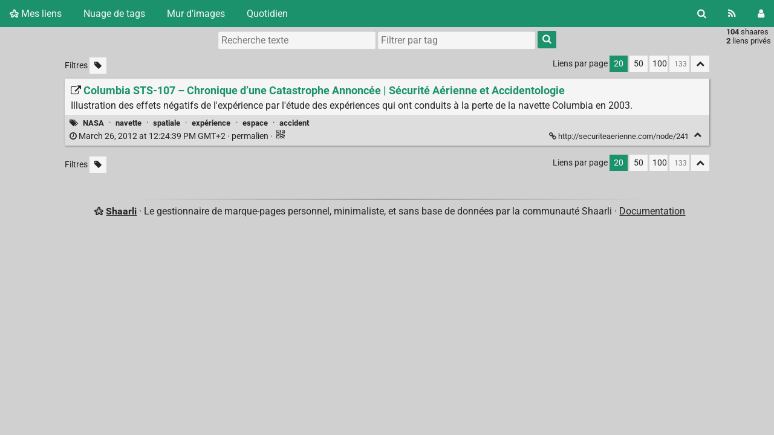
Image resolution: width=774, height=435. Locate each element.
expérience (211, 122)
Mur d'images (196, 13)
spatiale (166, 122)
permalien (170, 136)
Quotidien (267, 13)
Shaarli (121, 211)
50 (638, 64)
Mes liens (36, 13)
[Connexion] (761, 13)
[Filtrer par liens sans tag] (97, 65)
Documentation (652, 211)
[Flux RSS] (732, 13)
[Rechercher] (702, 13)
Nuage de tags (114, 13)
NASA (93, 122)
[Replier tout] (700, 64)
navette (128, 122)
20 (618, 64)
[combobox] (456, 40)
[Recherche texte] (297, 40)
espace (255, 122)
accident (294, 122)
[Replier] (697, 135)
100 (659, 64)
